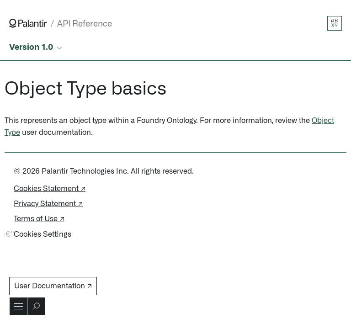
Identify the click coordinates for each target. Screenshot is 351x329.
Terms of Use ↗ (39, 219)
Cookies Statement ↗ (49, 188)
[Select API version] (36, 47)
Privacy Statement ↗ (48, 203)
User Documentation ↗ (53, 286)
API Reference (84, 24)
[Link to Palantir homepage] (28, 23)
